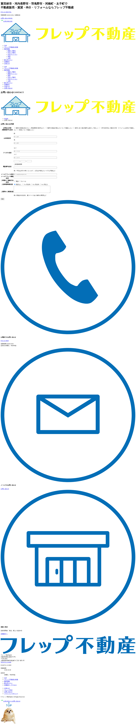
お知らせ (7, 63)
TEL (6, 663)
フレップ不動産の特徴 (11, 47)
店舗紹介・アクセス (10, 686)
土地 (9, 58)
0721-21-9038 (5, 342)
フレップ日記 (8, 691)
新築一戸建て (12, 51)
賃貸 (9, 56)
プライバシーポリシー (11, 695)
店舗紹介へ (4, 635)
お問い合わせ (8, 88)
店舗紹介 (7, 61)
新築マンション (12, 73)
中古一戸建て (12, 52)
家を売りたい (8, 60)
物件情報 (7, 49)
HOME (6, 118)
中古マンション (12, 54)
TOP (5, 45)
